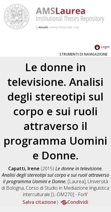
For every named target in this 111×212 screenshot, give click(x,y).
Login (102, 46)
